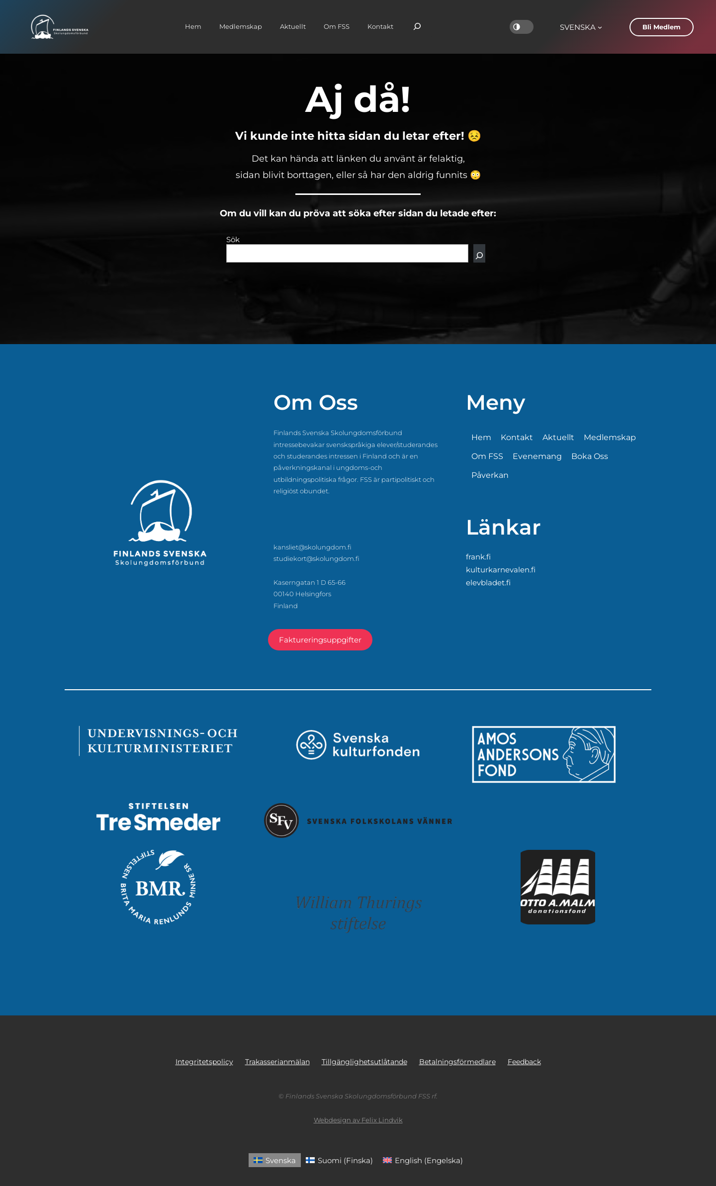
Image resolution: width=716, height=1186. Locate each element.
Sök (233, 239)
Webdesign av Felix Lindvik (358, 1120)
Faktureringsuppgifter (320, 639)
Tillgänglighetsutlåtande (364, 1061)
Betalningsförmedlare (457, 1061)
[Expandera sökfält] (417, 27)
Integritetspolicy (204, 1061)
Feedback (524, 1061)
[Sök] (479, 253)
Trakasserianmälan (277, 1061)
